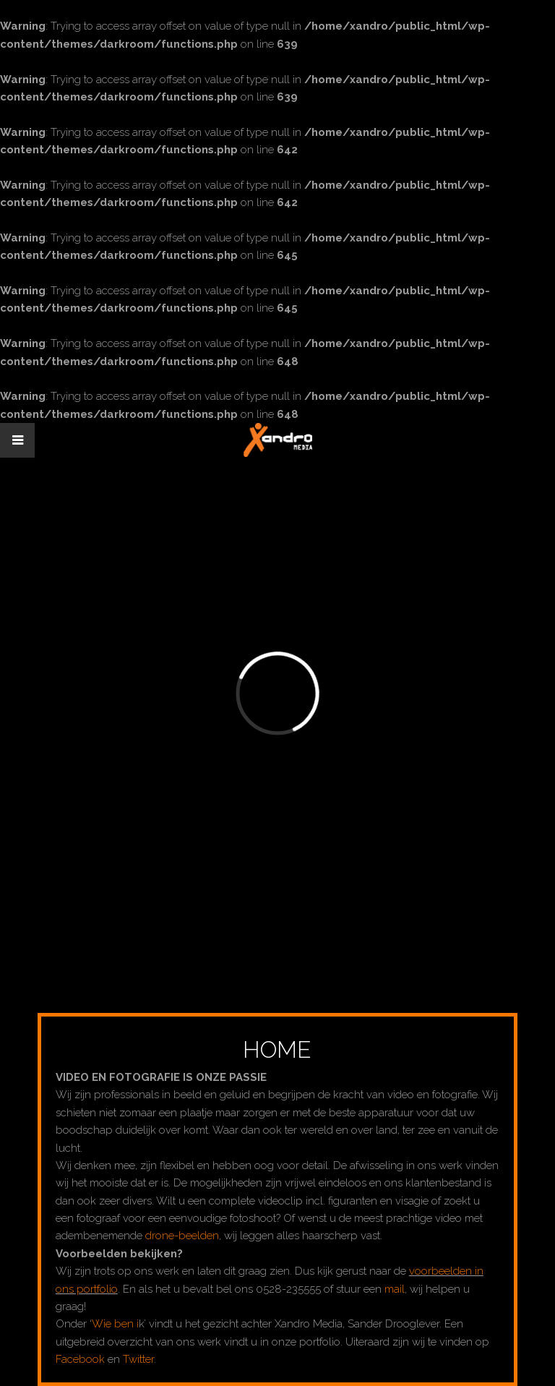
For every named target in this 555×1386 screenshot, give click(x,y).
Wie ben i (115, 1323)
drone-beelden (182, 1235)
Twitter (138, 1359)
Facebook (80, 1359)
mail (394, 1289)
